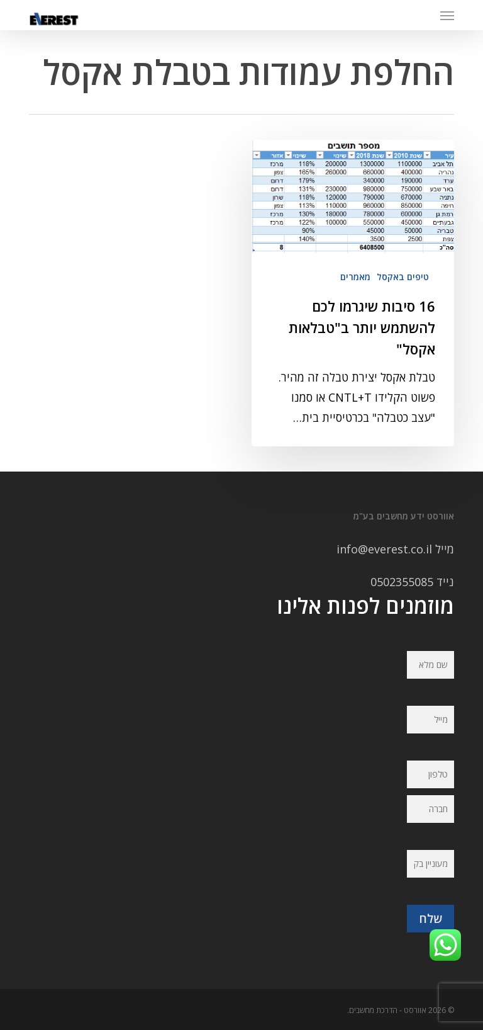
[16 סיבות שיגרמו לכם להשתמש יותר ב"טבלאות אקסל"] (353, 293)
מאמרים (355, 277)
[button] (447, 15)
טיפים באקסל (403, 277)
